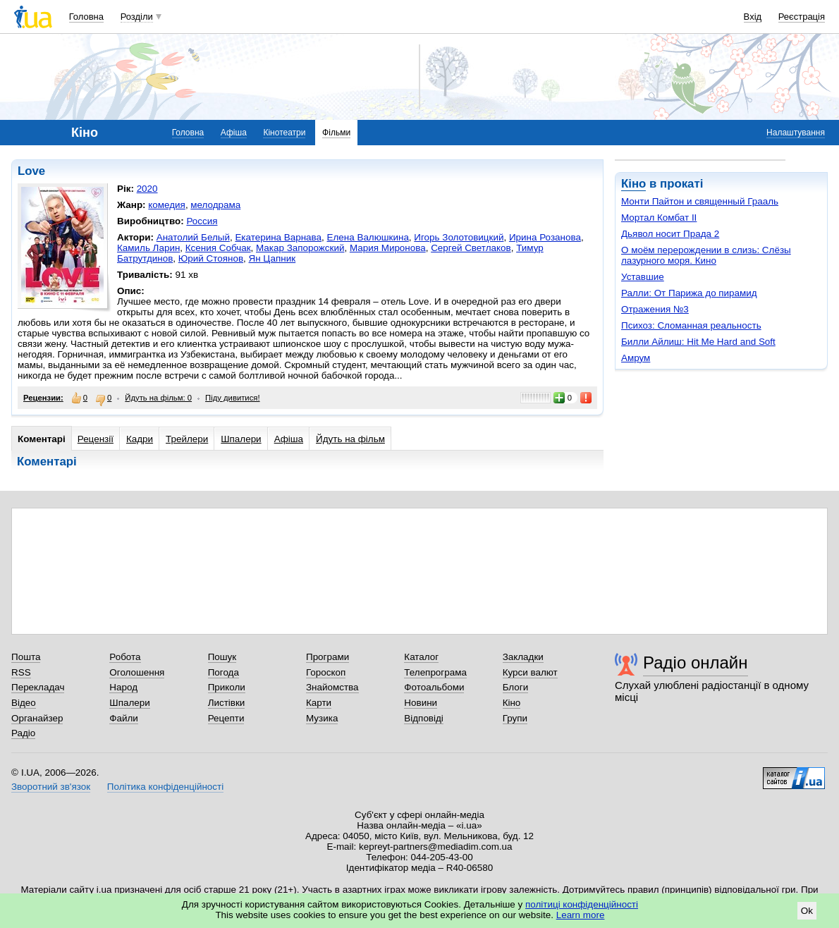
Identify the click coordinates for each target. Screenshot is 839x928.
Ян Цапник (272, 258)
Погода (223, 672)
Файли (123, 718)
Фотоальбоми (434, 687)
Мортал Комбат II (659, 217)
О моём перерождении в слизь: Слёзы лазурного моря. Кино (706, 255)
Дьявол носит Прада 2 (670, 233)
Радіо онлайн (695, 662)
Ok (807, 910)
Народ (123, 687)
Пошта (25, 657)
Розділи (137, 16)
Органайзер (37, 718)
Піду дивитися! (232, 397)
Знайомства (332, 687)
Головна (86, 16)
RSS (21, 672)
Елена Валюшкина (368, 237)
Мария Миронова (388, 248)
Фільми (336, 133)
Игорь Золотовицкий (458, 237)
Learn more (580, 915)
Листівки (226, 702)
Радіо (23, 733)
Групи (515, 718)
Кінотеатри (284, 133)
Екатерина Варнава (278, 237)
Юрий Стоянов (210, 258)
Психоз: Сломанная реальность (691, 325)
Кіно (633, 183)
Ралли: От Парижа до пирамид (689, 293)
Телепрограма (435, 672)
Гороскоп (325, 672)
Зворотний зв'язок (50, 786)
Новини (420, 702)
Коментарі (42, 439)
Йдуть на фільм (350, 439)
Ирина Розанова (545, 237)
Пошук (222, 657)
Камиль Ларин (148, 248)
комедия (166, 205)
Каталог (421, 657)
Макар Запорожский (300, 248)
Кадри (139, 439)
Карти (318, 702)
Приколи (226, 687)
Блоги (516, 687)
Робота (124, 657)
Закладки (523, 657)
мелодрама (215, 205)
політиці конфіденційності (581, 904)
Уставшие (642, 276)
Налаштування (795, 133)
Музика (322, 718)
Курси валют (530, 672)
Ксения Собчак (218, 248)
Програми (327, 657)
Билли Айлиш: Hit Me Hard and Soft (698, 341)
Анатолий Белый (193, 237)
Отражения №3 (655, 309)
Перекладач (37, 687)
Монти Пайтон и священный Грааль (699, 201)
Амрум (635, 358)
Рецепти (226, 718)
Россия (201, 221)
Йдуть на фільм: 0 (158, 397)
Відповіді (423, 718)
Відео (23, 702)
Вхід (753, 16)
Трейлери (187, 439)
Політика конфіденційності (165, 786)
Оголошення (136, 672)
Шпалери (241, 439)
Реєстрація (801, 16)
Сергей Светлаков (471, 248)
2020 (147, 188)
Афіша (234, 133)
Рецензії (96, 439)
